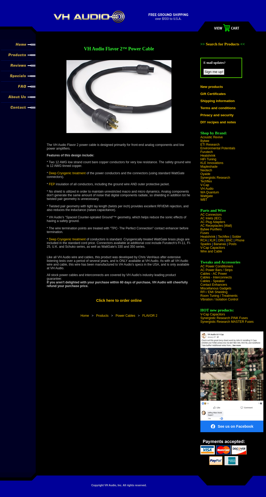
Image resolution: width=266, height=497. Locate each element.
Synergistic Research (215, 177)
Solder (236, 237)
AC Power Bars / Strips (216, 270)
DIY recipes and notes (218, 122)
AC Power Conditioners (216, 266)
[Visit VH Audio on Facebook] (231, 381)
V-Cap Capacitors (212, 248)
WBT (203, 200)
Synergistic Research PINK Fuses (224, 318)
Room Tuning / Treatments (218, 296)
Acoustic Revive (211, 137)
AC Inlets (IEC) (210, 218)
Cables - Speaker (212, 281)
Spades (205, 244)
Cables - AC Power (213, 274)
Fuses (204, 233)
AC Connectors (211, 214)
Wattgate (206, 196)
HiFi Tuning (208, 159)
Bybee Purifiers (211, 229)
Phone (239, 240)
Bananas (220, 244)
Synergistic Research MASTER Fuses (227, 322)
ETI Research (210, 144)
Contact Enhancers (213, 285)
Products (102, 316)
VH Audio (206, 189)
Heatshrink (207, 155)
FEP (52, 184)
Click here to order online (119, 300)
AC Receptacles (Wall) (216, 226)
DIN (221, 240)
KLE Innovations (211, 163)
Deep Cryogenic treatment (67, 173)
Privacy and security (216, 115)
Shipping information (217, 101)
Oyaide (205, 174)
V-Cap (204, 185)
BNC (229, 240)
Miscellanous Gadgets (215, 288)
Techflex (206, 181)
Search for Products (223, 44)
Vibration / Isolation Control (219, 299)
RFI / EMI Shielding (213, 292)
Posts (233, 244)
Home (85, 316)
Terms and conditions (218, 108)
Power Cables (125, 316)
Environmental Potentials (217, 148)
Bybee (204, 141)
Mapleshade (208, 166)
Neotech (206, 170)
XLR (212, 240)
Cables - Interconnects (216, 277)
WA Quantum (209, 192)
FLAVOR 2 (149, 316)
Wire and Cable (211, 251)
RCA (203, 240)
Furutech (206, 152)
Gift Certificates (213, 94)
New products (211, 87)
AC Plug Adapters (212, 222)
